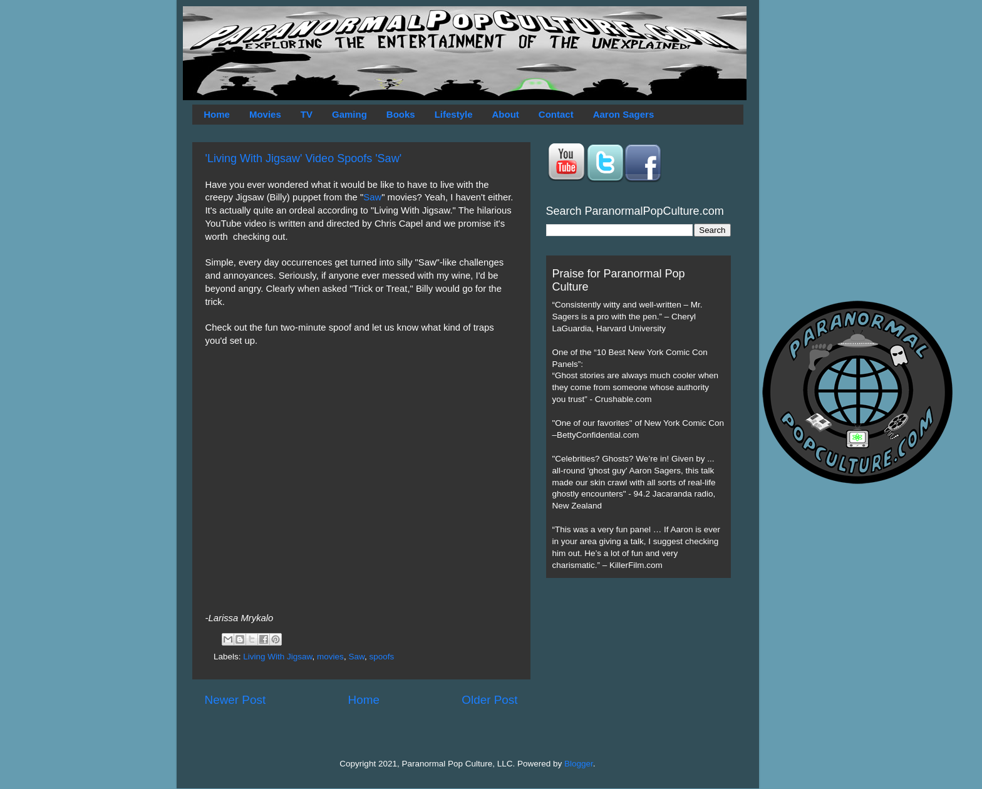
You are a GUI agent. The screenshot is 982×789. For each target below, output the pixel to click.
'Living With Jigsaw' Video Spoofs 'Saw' (303, 158)
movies (330, 656)
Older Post (489, 699)
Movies (265, 114)
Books (400, 114)
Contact (556, 114)
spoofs (381, 656)
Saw (372, 197)
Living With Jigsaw (277, 656)
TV (307, 114)
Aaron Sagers (623, 114)
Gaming (349, 114)
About (505, 114)
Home (217, 114)
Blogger (578, 763)
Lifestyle (454, 114)
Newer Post (235, 699)
